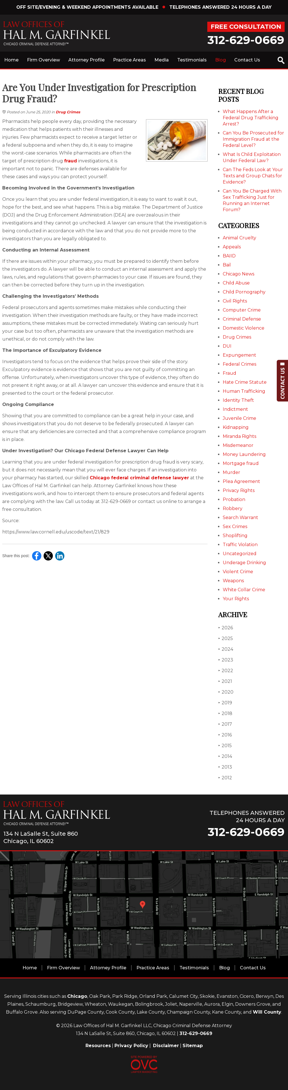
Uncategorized (239, 553)
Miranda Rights (239, 436)
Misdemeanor (238, 445)
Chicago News (238, 274)
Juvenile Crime (239, 418)
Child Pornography (244, 292)
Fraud (229, 373)
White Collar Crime (244, 589)
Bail (227, 265)
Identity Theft (238, 400)
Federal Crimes (239, 364)
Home (11, 60)
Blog (220, 60)
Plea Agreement (241, 481)
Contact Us (247, 60)
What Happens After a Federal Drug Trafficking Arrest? (250, 118)
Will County (267, 1012)
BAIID (229, 256)
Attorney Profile (86, 60)
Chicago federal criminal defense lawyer (139, 477)
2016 (225, 735)
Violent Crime (238, 571)
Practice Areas (129, 60)
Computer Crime (242, 310)
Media (161, 60)
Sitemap (193, 1045)
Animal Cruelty (239, 237)
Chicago (77, 996)
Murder (231, 472)
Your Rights (236, 598)
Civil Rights (235, 301)
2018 (225, 713)
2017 (225, 724)
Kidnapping (236, 427)
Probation (234, 499)
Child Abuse (236, 283)
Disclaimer (166, 1045)
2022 (225, 670)
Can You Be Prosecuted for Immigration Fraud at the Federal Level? (253, 139)
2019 (225, 703)
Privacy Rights (239, 490)
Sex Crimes (235, 526)
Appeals (232, 247)
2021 (225, 681)
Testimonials (192, 60)
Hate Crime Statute (245, 382)
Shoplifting (235, 535)
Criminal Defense (242, 319)
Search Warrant (240, 517)
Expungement (239, 355)
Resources (98, 1045)
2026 (225, 628)
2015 (225, 745)
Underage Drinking (244, 562)
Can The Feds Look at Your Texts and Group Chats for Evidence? (253, 176)
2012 (225, 778)
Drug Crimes (68, 112)
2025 (225, 638)
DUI (227, 346)
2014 (225, 756)
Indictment (235, 409)
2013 (225, 767)
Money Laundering (244, 454)
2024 (225, 649)
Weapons (233, 580)
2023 (225, 660)
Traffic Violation (240, 544)
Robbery (232, 508)
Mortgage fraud (241, 463)
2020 (225, 692)
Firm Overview (43, 60)
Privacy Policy (131, 1045)
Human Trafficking (244, 391)
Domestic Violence (243, 328)
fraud (70, 161)
